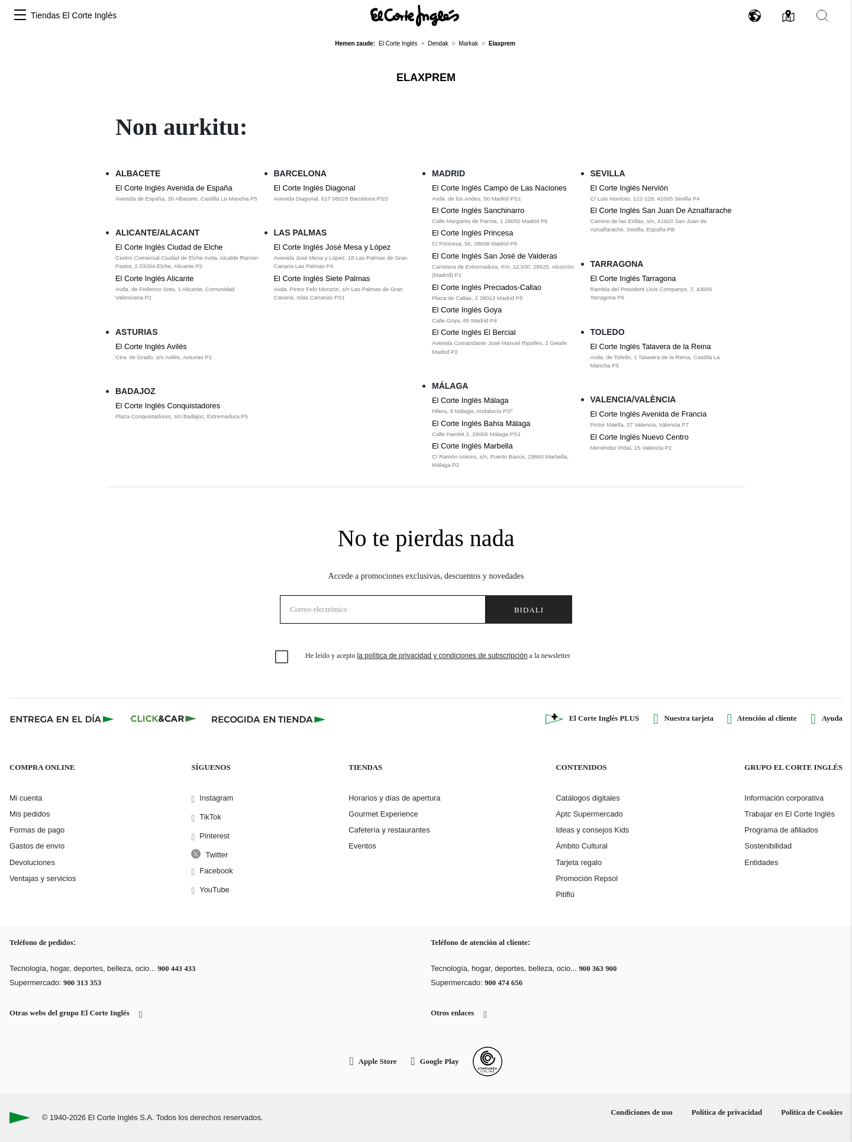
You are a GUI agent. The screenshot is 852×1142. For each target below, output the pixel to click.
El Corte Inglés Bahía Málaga (481, 423)
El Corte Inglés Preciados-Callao (486, 287)
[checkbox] (282, 657)
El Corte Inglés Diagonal (315, 187)
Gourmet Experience (383, 813)
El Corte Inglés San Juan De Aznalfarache (661, 210)
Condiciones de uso (642, 1112)
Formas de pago (36, 829)
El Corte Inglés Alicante (154, 278)
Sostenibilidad (768, 845)
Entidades (761, 862)
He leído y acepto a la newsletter (437, 655)
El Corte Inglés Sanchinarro (478, 210)
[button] (20, 16)
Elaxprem (426, 77)
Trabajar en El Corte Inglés (789, 813)
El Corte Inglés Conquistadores (167, 405)
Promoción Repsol (587, 878)
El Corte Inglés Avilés (151, 346)
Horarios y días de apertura (394, 797)
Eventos (362, 845)
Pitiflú (565, 894)
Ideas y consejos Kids (592, 829)
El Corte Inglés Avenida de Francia (648, 413)
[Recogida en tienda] (269, 719)
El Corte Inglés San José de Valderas (494, 255)
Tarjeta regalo (579, 862)
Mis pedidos (29, 813)
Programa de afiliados (781, 829)
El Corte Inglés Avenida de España (174, 187)
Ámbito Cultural (581, 845)
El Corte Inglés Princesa (472, 232)
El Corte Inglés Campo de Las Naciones (499, 187)
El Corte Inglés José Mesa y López (332, 247)
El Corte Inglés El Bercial (474, 332)
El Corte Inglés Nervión (629, 187)
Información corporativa (784, 797)
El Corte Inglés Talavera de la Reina (650, 346)
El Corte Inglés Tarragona (633, 278)
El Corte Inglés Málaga (470, 400)
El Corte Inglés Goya (467, 309)
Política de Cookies (812, 1112)
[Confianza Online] (487, 1061)
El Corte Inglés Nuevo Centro (639, 437)
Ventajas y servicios (42, 878)
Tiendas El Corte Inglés (74, 15)
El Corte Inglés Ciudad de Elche (168, 247)
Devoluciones (32, 862)
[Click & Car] (163, 719)
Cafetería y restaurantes (389, 829)
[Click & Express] (63, 719)
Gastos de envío (36, 845)
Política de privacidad (727, 1112)
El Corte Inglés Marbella (472, 445)
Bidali (529, 609)
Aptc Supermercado (589, 813)
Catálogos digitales (587, 797)
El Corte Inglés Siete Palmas (322, 278)
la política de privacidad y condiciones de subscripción (442, 655)
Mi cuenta (25, 797)
